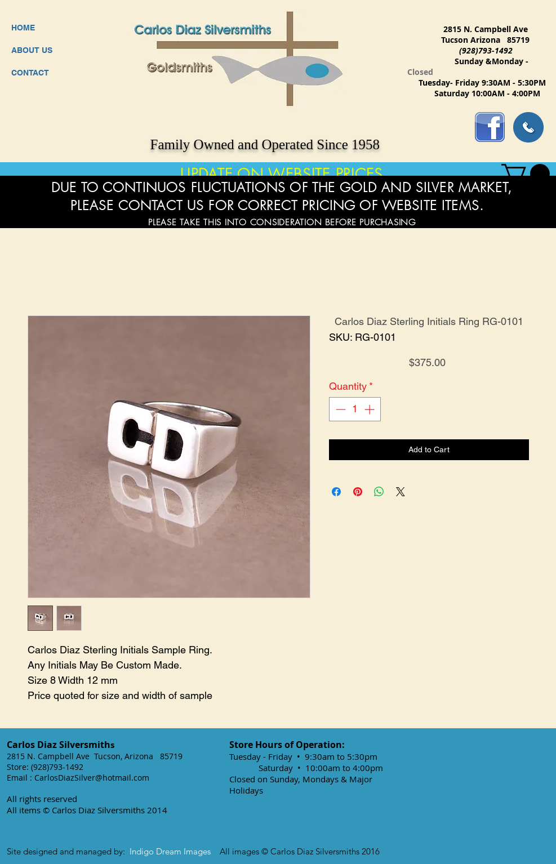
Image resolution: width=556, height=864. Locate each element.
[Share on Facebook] (336, 491)
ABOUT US (31, 50)
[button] (525, 174)
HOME (23, 27)
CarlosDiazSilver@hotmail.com (91, 777)
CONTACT (30, 72)
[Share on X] (400, 491)
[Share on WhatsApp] (379, 491)
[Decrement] (339, 409)
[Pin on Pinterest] (357, 491)
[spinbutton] (355, 409)
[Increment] (370, 409)
